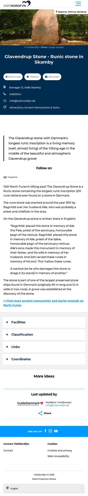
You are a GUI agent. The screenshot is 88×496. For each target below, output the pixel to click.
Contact (8, 450)
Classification (19, 334)
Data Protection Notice (44, 479)
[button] (59, 4)
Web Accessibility (58, 456)
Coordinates (18, 359)
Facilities (16, 322)
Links (13, 347)
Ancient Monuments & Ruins (42, 107)
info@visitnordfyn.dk (22, 100)
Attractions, (17, 107)
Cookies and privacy (59, 450)
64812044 (15, 94)
